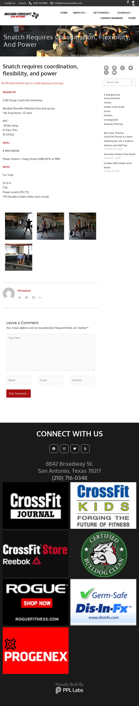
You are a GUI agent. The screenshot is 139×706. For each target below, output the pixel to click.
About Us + (80, 12)
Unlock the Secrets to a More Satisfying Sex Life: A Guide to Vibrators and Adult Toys (118, 141)
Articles (107, 102)
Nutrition (108, 115)
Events (107, 111)
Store (132, 18)
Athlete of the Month (114, 107)
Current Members (111, 18)
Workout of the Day (52, 83)
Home (64, 12)
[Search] (132, 82)
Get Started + (102, 12)
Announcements (112, 98)
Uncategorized (111, 119)
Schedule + (125, 12)
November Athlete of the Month (119, 154)
